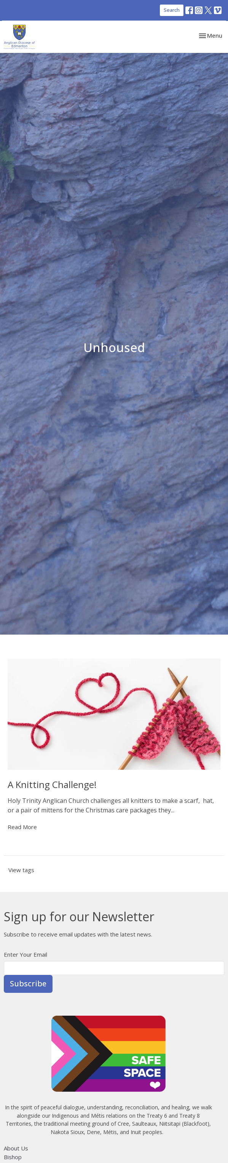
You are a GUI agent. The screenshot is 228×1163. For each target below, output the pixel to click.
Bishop (13, 1157)
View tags (21, 870)
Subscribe (28, 983)
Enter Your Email (25, 954)
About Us (16, 1148)
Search (172, 9)
